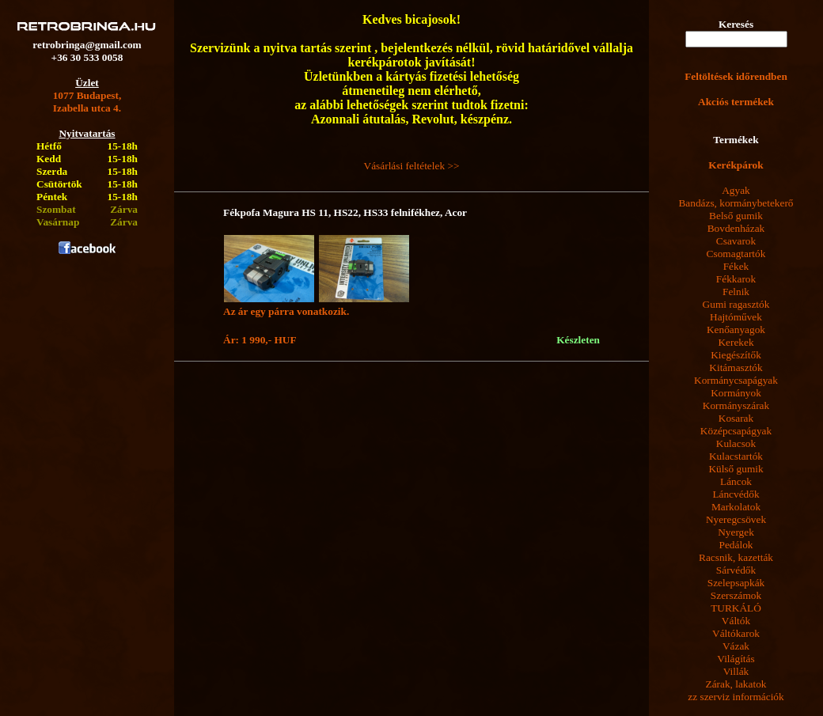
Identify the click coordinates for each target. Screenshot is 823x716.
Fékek (736, 266)
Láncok (736, 481)
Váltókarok (736, 633)
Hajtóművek (736, 317)
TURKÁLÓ (736, 608)
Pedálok (736, 545)
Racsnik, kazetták (736, 557)
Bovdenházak (736, 228)
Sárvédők (736, 570)
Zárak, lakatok (736, 684)
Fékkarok (736, 279)
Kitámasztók (735, 367)
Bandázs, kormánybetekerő (735, 203)
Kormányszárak (736, 405)
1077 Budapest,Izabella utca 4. (87, 101)
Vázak (735, 646)
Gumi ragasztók (736, 304)
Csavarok (736, 241)
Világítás (735, 659)
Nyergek (736, 532)
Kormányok (736, 393)
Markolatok (735, 507)
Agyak (736, 190)
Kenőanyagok (736, 329)
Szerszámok (736, 595)
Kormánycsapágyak (736, 380)
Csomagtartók (736, 254)
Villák (736, 671)
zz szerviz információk (735, 697)
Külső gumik (735, 469)
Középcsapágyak (736, 431)
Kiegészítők (736, 355)
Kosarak (736, 418)
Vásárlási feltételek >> (412, 166)
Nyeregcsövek (736, 519)
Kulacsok (736, 443)
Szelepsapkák (736, 583)
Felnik (735, 291)
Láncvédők (735, 494)
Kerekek (735, 342)
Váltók (736, 621)
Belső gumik (736, 216)
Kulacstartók (736, 456)
